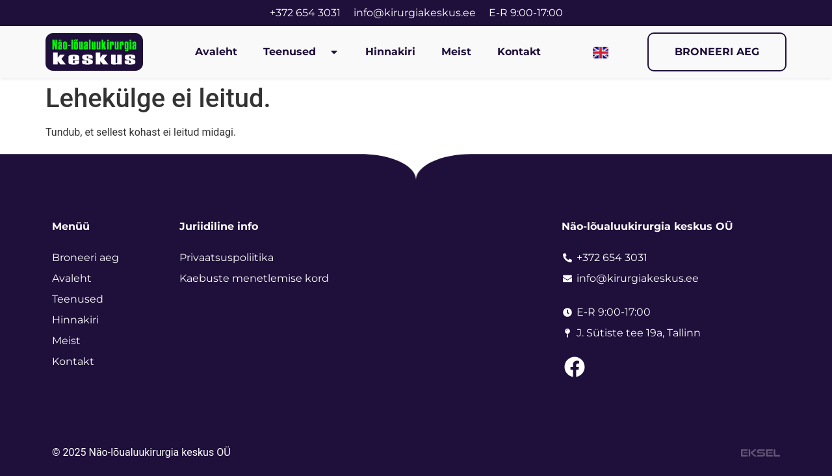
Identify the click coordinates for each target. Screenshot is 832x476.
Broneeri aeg (85, 257)
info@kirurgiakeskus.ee (415, 12)
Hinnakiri (390, 51)
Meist (456, 51)
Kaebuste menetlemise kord (254, 278)
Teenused (301, 52)
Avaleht (216, 51)
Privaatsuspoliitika (226, 257)
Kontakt (519, 51)
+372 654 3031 (305, 12)
